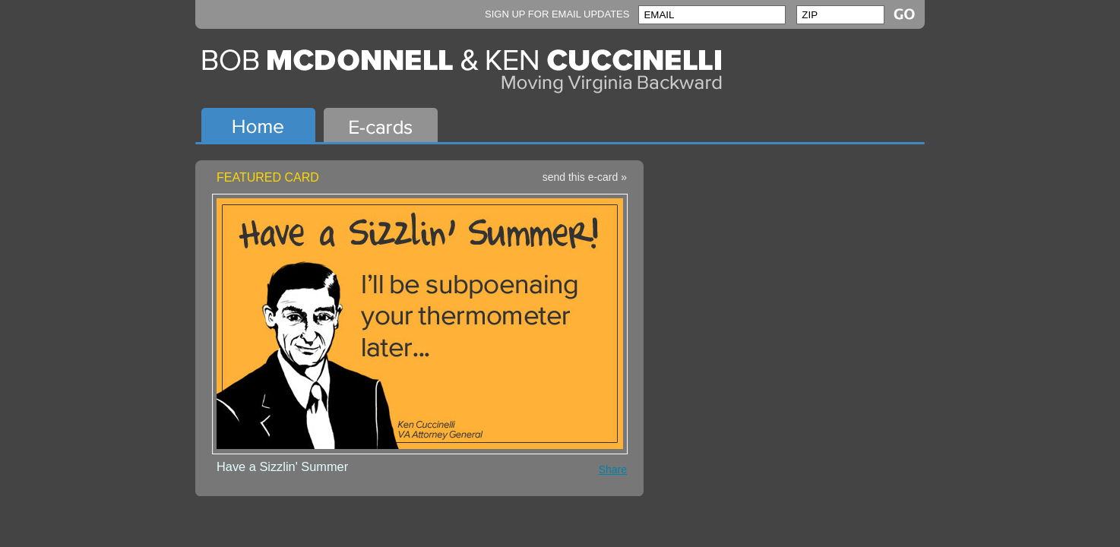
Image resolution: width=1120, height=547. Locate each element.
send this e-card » (585, 177)
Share (613, 469)
